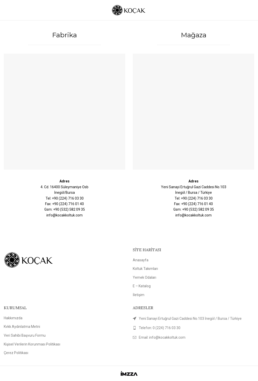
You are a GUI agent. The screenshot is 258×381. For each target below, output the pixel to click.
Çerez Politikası (16, 353)
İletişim (138, 295)
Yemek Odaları (144, 277)
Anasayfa (140, 260)
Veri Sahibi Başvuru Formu (25, 335)
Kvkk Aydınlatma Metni (22, 327)
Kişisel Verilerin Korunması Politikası (32, 344)
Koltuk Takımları (145, 269)
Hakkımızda (13, 318)
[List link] (193, 328)
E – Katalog (142, 286)
